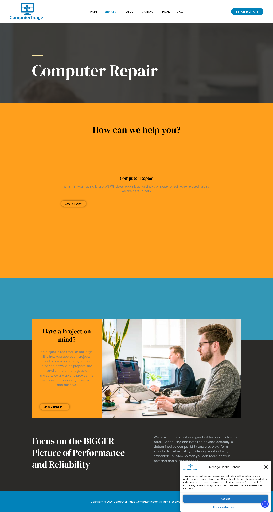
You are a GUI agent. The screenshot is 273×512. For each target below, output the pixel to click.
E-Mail (166, 11)
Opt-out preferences (223, 510)
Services (111, 11)
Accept (225, 502)
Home (94, 11)
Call (180, 11)
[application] (117, 11)
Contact (148, 11)
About (130, 11)
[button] (266, 470)
